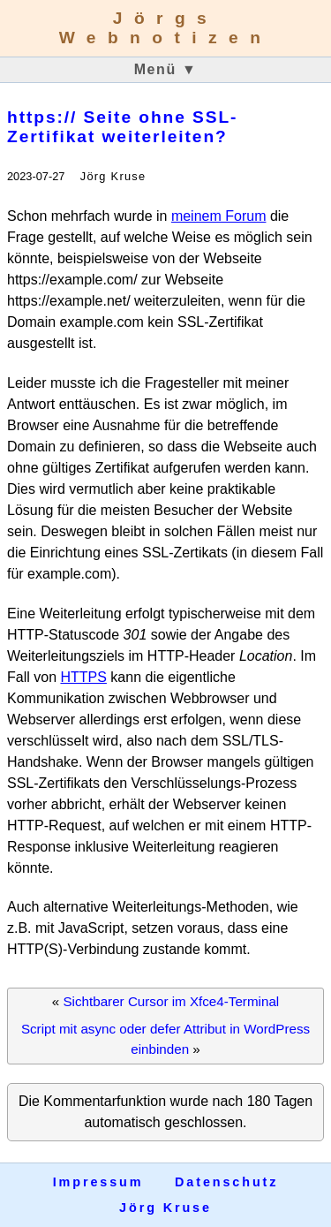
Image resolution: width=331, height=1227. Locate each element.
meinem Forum (219, 215)
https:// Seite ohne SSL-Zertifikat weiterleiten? (122, 127)
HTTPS (83, 677)
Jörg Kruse (165, 1207)
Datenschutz (226, 1182)
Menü (166, 69)
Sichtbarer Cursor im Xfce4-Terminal (171, 1001)
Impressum (98, 1182)
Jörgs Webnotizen (166, 28)
